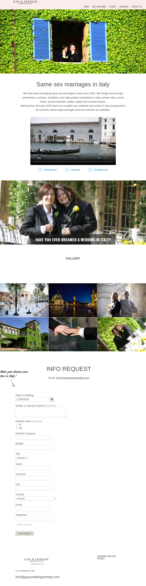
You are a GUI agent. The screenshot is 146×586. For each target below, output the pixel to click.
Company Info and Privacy (106, 557)
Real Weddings (99, 6)
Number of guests (25, 433)
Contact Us (137, 6)
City (17, 484)
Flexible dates (28, 421)
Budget (19, 443)
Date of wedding (24, 395)
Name (18, 464)
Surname (20, 474)
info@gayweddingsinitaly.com (72, 378)
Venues (112, 6)
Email (18, 504)
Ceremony (124, 6)
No (19, 428)
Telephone (21, 515)
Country (19, 494)
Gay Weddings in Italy (25, 571)
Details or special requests (35, 405)
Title (17, 453)
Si (18, 424)
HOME (86, 6)
